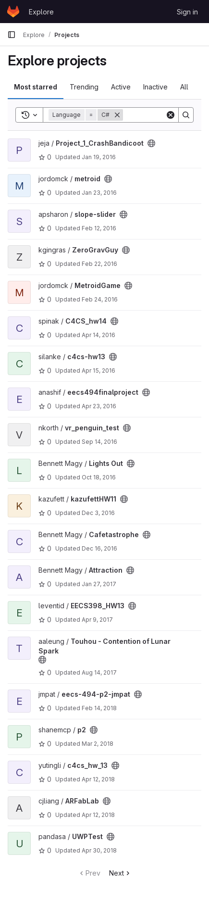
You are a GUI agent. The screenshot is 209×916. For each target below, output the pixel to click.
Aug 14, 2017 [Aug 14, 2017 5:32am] (99, 672)
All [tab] (184, 87)
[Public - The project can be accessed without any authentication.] (151, 143)
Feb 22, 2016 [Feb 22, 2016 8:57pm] (99, 263)
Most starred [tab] (35, 87)
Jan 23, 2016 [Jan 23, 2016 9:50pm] (99, 192)
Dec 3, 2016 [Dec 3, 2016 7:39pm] (98, 512)
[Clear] (170, 115)
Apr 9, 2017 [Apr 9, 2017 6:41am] (97, 619)
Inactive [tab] (155, 87)
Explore (41, 12)
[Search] (186, 115)
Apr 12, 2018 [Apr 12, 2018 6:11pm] (98, 814)
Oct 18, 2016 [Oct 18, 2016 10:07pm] (99, 477)
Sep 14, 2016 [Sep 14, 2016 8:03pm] (99, 441)
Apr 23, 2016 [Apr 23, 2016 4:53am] (99, 406)
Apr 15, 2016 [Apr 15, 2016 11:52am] (98, 370)
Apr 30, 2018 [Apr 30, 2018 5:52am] (99, 850)
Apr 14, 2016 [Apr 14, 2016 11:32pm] (98, 335)
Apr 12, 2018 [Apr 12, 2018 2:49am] (98, 779)
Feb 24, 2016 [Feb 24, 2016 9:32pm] (100, 299)
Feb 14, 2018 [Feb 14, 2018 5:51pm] (99, 708)
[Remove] (117, 115)
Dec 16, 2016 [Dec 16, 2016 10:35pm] (99, 548)
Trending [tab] (84, 87)
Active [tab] (121, 87)
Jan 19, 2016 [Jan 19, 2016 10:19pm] (99, 157)
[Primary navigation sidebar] (11, 34)
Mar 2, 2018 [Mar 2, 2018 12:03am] (97, 743)
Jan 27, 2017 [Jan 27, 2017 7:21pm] (99, 584)
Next (120, 873)
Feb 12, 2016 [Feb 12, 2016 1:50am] (99, 228)
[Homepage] (13, 11)
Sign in (187, 12)
